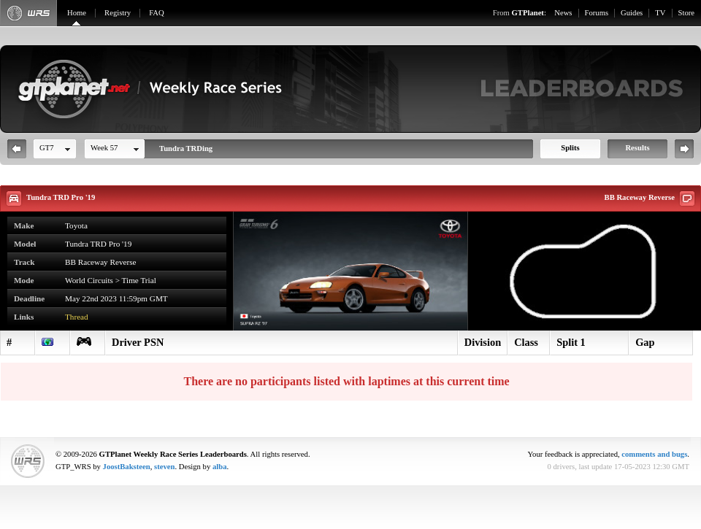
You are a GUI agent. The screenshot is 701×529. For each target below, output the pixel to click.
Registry (117, 13)
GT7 (46, 148)
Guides (632, 13)
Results (637, 148)
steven (164, 467)
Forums (597, 13)
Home (76, 13)
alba (219, 467)
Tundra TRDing (185, 148)
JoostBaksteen (126, 467)
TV (660, 13)
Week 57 (104, 148)
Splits (570, 148)
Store (686, 13)
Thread (76, 316)
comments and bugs (654, 454)
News (563, 13)
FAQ (156, 13)
